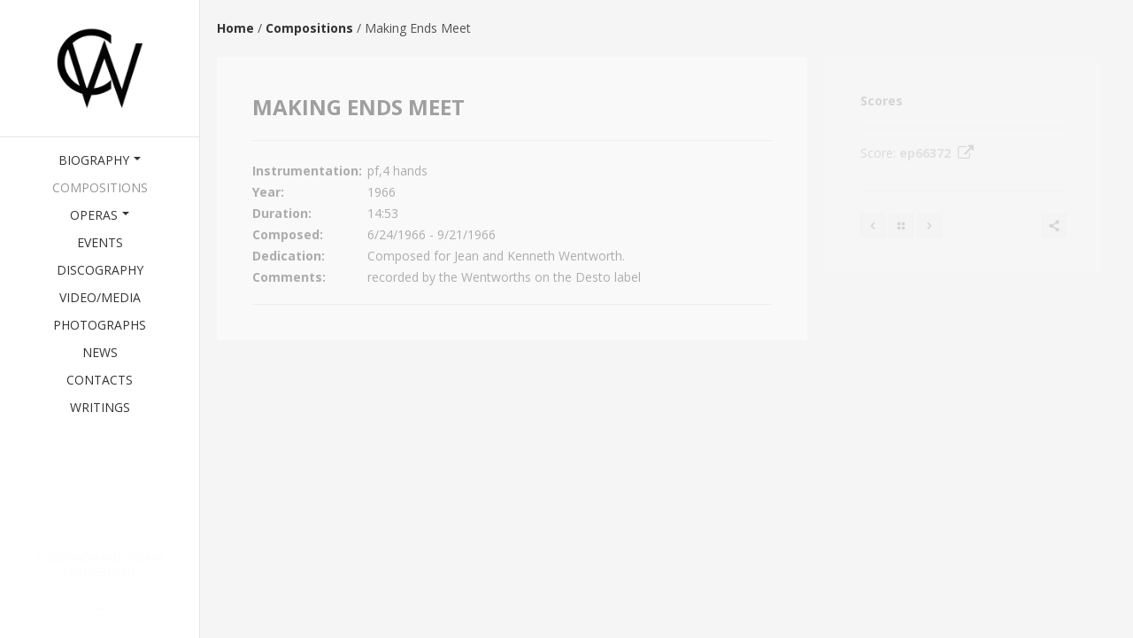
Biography (99, 160)
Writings (100, 407)
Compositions (100, 187)
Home (235, 27)
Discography (100, 269)
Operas (99, 214)
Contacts (99, 379)
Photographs (99, 324)
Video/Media (100, 297)
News (100, 352)
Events (100, 242)
